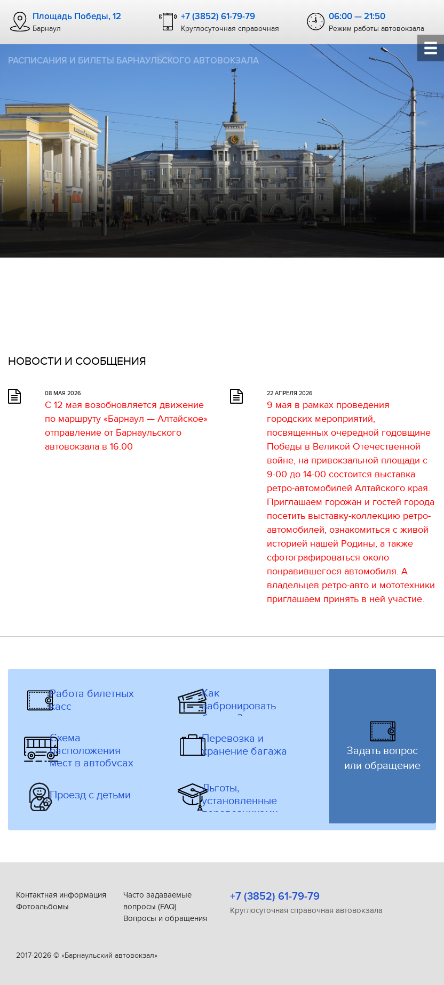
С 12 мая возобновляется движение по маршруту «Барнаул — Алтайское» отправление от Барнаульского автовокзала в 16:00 (126, 425)
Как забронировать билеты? (239, 706)
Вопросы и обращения (165, 918)
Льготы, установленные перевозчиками (240, 801)
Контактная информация (61, 895)
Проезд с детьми (90, 795)
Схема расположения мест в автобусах (91, 751)
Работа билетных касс (92, 700)
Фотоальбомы (42, 906)
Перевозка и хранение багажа (244, 745)
